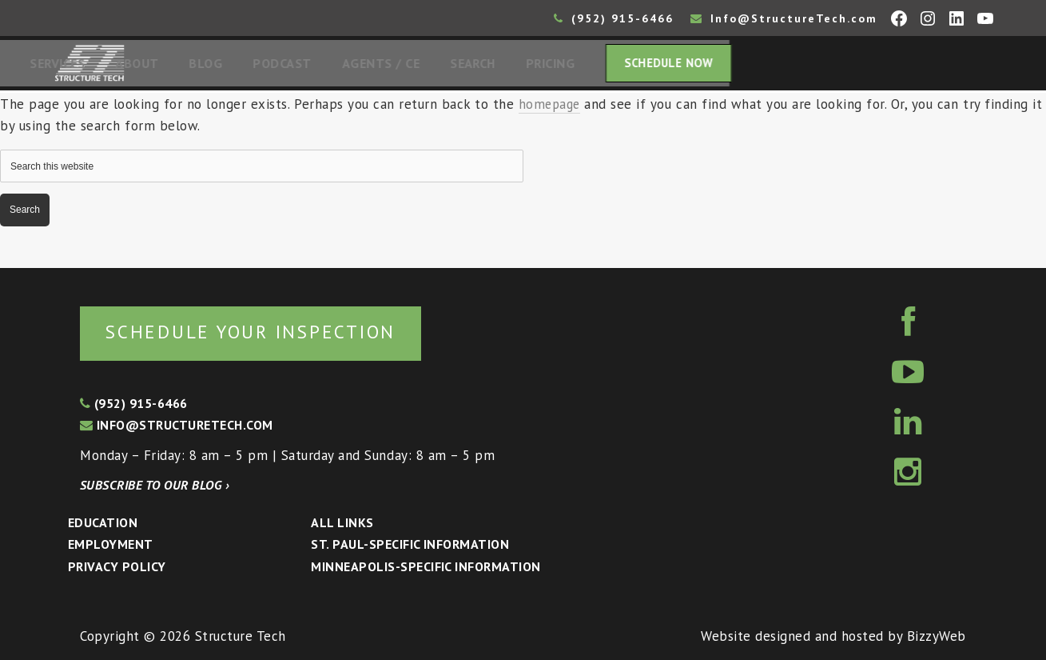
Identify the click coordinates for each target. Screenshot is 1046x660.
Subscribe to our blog (154, 485)
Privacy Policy (117, 566)
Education (102, 523)
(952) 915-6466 (614, 18)
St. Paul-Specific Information (410, 545)
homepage (551, 109)
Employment (110, 545)
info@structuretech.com (176, 426)
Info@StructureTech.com (783, 18)
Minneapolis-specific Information (425, 566)
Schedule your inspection (268, 331)
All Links (342, 523)
